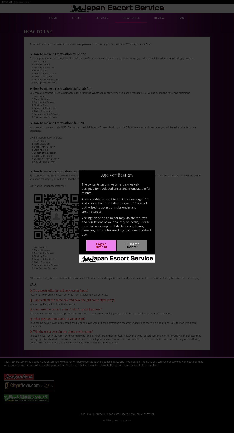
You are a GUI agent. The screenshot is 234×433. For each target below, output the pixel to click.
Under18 (132, 247)
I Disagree (132, 244)
